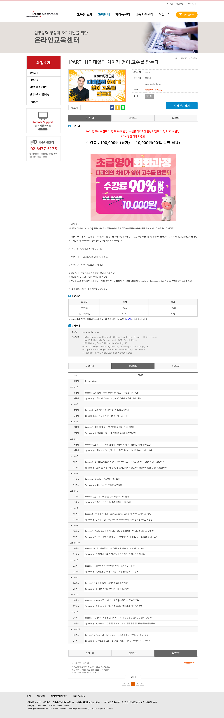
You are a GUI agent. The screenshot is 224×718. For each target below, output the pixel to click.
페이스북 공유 (112, 107)
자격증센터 (122, 14)
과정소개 (90, 118)
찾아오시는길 (79, 696)
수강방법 (34, 101)
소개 (29, 696)
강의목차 (133, 118)
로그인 (170, 3)
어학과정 (34, 80)
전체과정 (34, 73)
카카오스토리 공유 (117, 107)
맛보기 (74, 107)
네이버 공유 (123, 107)
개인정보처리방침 (59, 696)
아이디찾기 (191, 3)
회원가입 (179, 3)
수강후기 (176, 118)
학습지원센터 (144, 14)
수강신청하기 (182, 105)
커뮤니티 (164, 14)
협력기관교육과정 (38, 87)
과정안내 (104, 14)
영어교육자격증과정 (39, 94)
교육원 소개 (85, 14)
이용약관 (41, 696)
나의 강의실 (188, 14)
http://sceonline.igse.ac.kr (151, 281)
